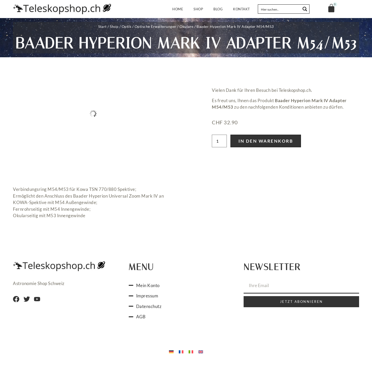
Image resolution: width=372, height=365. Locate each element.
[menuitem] (171, 351)
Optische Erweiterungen (155, 26)
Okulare (186, 26)
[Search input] (279, 9)
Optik (126, 26)
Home (177, 9)
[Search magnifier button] (304, 9)
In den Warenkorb (265, 141)
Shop (198, 9)
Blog (218, 9)
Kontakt (241, 9)
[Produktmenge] (219, 141)
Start (102, 26)
